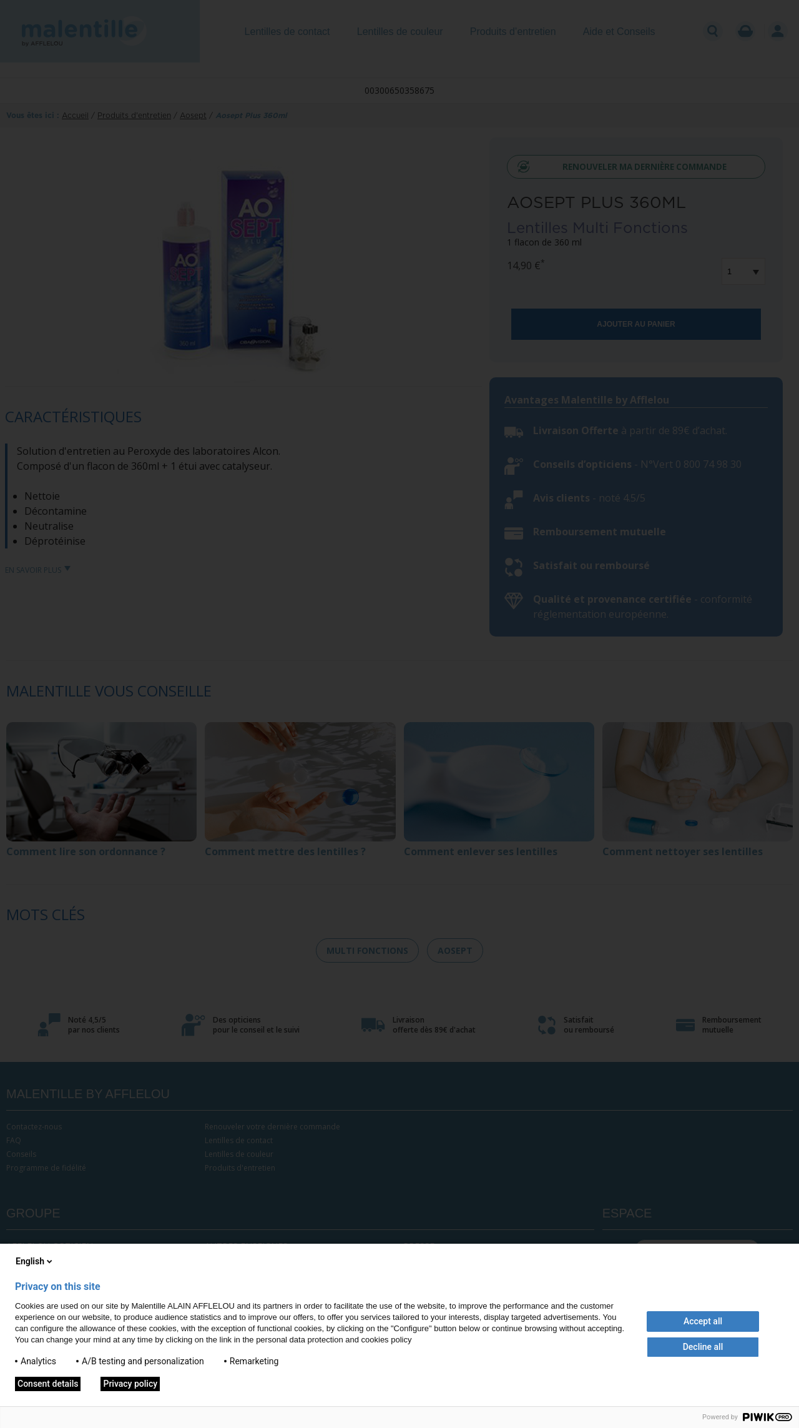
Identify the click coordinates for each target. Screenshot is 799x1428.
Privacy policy (130, 1384)
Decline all (703, 1347)
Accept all (703, 1321)
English (35, 1261)
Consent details (47, 1384)
